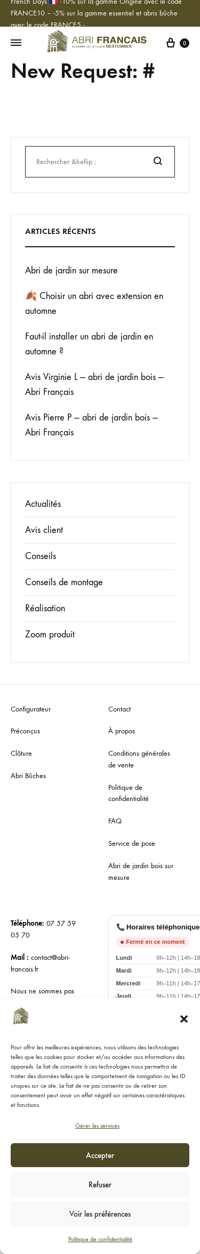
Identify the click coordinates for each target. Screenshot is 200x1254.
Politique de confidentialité (100, 1239)
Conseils (40, 556)
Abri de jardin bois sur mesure (140, 871)
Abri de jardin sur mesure (71, 270)
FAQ (115, 821)
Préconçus (25, 730)
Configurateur (31, 709)
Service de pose (131, 843)
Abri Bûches (28, 775)
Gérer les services (97, 1125)
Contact (119, 709)
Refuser (100, 1185)
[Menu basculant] (16, 43)
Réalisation (45, 608)
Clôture (21, 753)
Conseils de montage (64, 582)
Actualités (43, 503)
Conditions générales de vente (139, 759)
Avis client (44, 530)
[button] (184, 1019)
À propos (121, 730)
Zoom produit (50, 634)
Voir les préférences (100, 1214)
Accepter (100, 1155)
